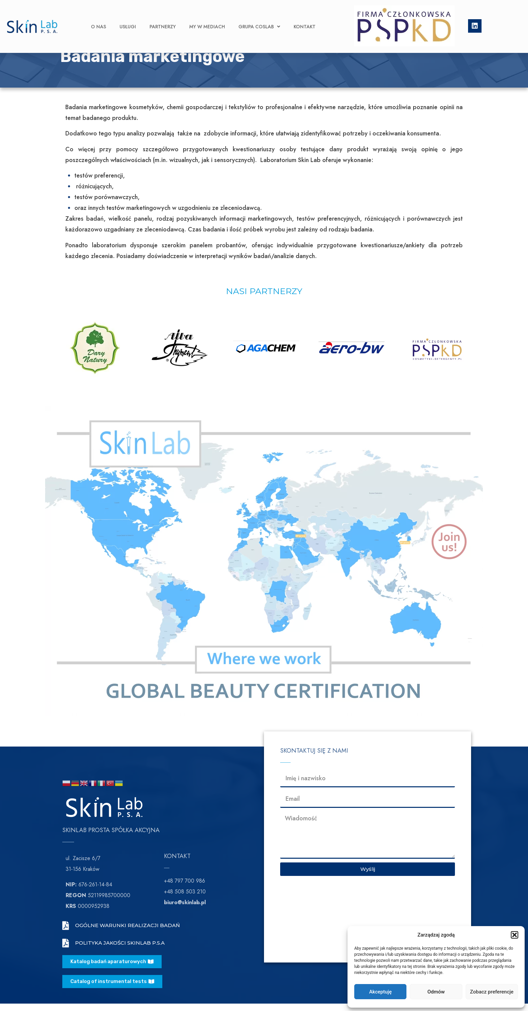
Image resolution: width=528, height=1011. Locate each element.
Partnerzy (163, 16)
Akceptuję (380, 992)
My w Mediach (207, 16)
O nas (98, 16)
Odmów (436, 992)
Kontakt (305, 16)
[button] (514, 934)
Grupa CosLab (259, 16)
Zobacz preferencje (492, 992)
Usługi (128, 16)
